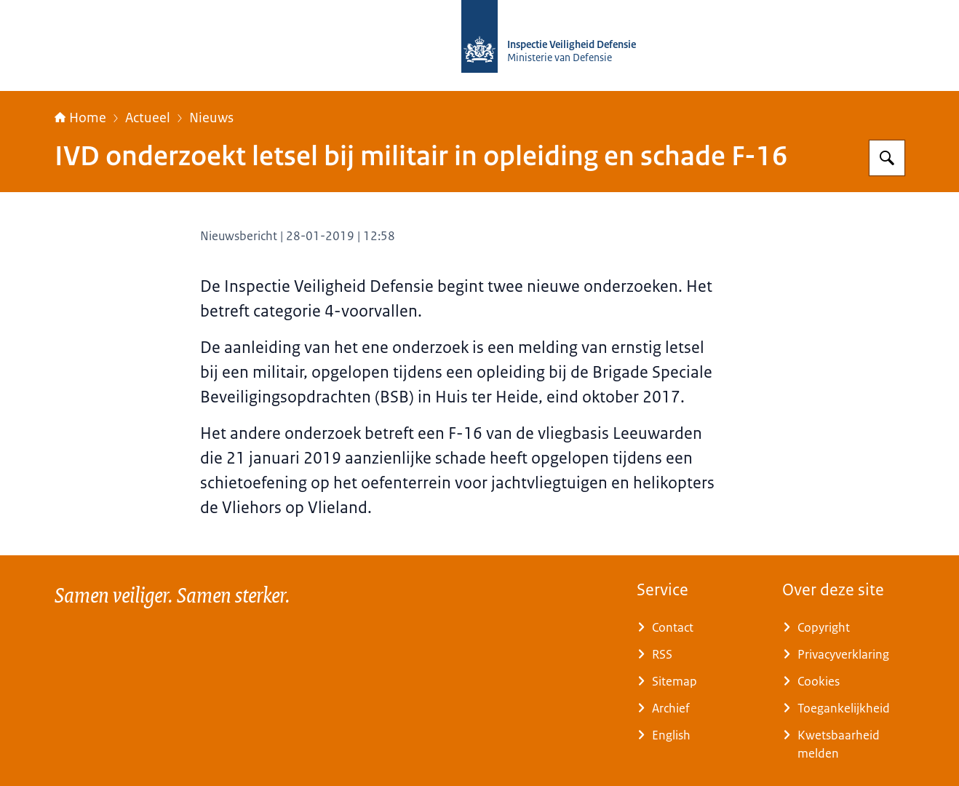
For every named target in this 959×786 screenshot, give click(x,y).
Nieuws (211, 118)
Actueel (147, 118)
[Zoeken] (887, 157)
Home (80, 118)
